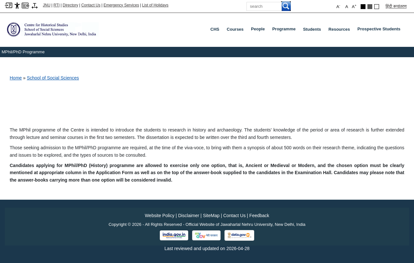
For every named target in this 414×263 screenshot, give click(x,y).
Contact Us (90, 5)
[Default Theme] (376, 6)
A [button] (354, 6)
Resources (339, 29)
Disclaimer (188, 215)
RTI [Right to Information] (56, 5)
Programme (285, 30)
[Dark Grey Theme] (369, 6)
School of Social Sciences (53, 77)
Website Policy (160, 215)
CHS (215, 29)
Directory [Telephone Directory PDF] (70, 5)
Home (16, 77)
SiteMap (211, 215)
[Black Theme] (363, 6)
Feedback (259, 215)
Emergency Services (121, 5)
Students (312, 29)
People (259, 30)
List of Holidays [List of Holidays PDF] (155, 5)
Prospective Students (380, 30)
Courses (235, 29)
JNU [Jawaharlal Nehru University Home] (46, 5)
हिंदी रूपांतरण (396, 6)
